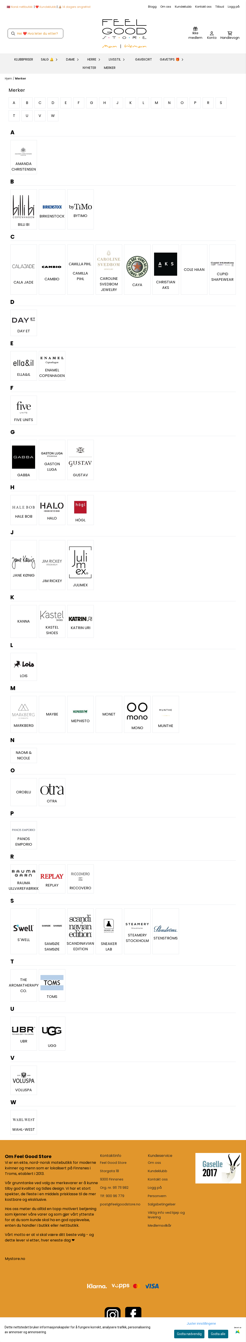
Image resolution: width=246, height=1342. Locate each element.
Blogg (152, 7)
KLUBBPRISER (23, 59)
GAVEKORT (143, 59)
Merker (109, 67)
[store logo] (124, 33)
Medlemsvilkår (159, 1225)
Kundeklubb (183, 7)
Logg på (234, 7)
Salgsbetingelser (162, 1204)
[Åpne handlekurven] (230, 36)
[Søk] (35, 33)
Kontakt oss (203, 7)
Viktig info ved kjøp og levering (166, 1215)
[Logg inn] (195, 33)
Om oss (165, 7)
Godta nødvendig (189, 1334)
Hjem (8, 78)
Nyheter (89, 67)
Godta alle (218, 1334)
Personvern (157, 1196)
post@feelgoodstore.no (120, 1204)
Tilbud (219, 7)
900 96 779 (115, 1196)
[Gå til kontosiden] (212, 36)
